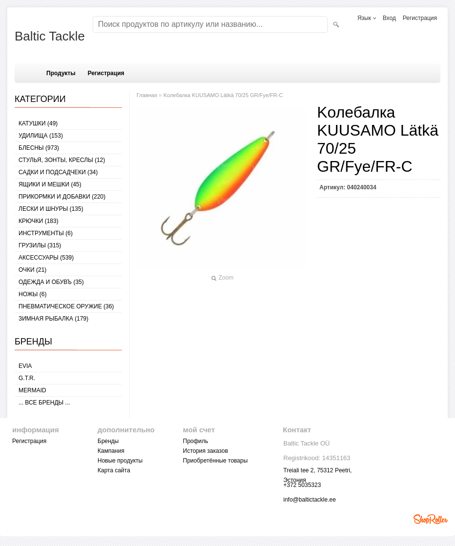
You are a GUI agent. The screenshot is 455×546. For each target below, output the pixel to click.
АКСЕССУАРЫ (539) (46, 257)
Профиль (195, 441)
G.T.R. (27, 378)
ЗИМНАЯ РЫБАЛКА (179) (53, 318)
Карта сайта (114, 470)
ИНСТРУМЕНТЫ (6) (46, 233)
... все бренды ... (44, 402)
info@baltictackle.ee (309, 499)
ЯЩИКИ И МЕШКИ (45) (50, 184)
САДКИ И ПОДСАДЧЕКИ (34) (58, 172)
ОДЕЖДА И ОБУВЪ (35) (51, 282)
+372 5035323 (302, 485)
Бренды (108, 441)
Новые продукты (120, 460)
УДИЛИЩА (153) (41, 135)
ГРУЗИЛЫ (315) (40, 245)
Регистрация (420, 18)
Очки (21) (32, 269)
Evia (25, 366)
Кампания (111, 450)
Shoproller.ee (431, 519)
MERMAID (32, 390)
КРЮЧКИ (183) (39, 221)
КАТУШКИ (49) (38, 123)
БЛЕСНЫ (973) (39, 147)
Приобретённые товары (215, 460)
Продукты (61, 73)
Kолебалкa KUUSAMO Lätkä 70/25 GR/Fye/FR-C (223, 95)
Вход (389, 18)
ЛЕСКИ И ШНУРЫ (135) (51, 208)
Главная (147, 95)
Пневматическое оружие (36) (66, 306)
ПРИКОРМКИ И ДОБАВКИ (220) (62, 196)
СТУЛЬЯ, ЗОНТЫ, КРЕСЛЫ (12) (62, 160)
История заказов (205, 450)
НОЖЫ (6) (32, 294)
